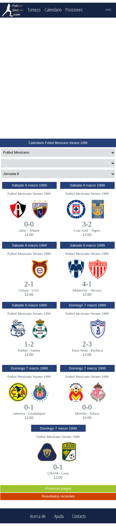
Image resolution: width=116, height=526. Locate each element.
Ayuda (59, 516)
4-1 (87, 284)
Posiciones (74, 9)
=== (108, 9)
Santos (35, 350)
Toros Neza (79, 350)
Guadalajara (36, 413)
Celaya (23, 290)
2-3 (87, 344)
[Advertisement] (57, 78)
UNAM (52, 473)
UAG (35, 290)
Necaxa (96, 290)
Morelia (80, 413)
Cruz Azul (81, 230)
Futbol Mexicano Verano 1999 (29, 194)
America (19, 413)
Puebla (22, 350)
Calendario (53, 9)
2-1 (29, 284)
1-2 (29, 344)
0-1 (29, 407)
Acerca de (38, 516)
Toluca (94, 413)
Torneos (34, 9)
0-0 (29, 224)
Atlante (34, 230)
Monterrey (80, 290)
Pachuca (96, 350)
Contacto (79, 516)
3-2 (87, 224)
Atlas (22, 230)
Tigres (95, 230)
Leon (65, 473)
